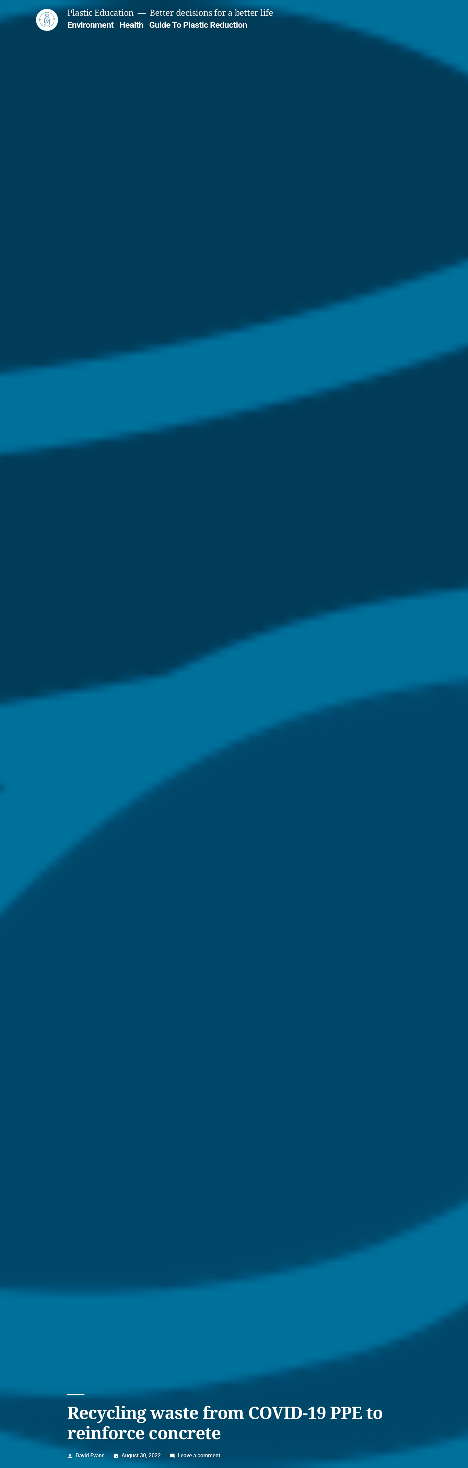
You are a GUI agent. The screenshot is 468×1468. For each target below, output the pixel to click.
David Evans (89, 1455)
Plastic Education (100, 12)
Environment (90, 25)
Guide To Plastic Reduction (198, 25)
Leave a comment (199, 1455)
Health (131, 25)
